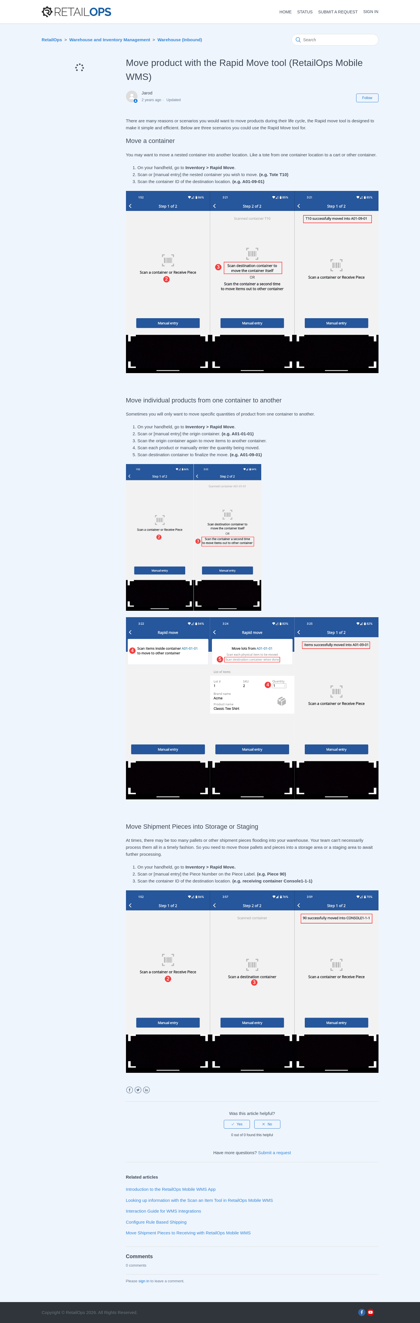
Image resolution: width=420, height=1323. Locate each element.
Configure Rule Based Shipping (156, 1222)
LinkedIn (146, 1090)
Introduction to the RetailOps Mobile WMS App (171, 1189)
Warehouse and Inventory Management (109, 39)
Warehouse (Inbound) (179, 39)
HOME (286, 12)
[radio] (237, 1124)
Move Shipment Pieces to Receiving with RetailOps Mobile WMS (188, 1232)
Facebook (129, 1090)
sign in (143, 1281)
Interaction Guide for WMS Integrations (163, 1211)
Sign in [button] (370, 11)
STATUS (305, 12)
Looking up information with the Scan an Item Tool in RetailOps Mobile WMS (199, 1200)
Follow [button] (367, 98)
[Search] (334, 40)
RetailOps (52, 39)
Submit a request (338, 12)
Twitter (138, 1090)
